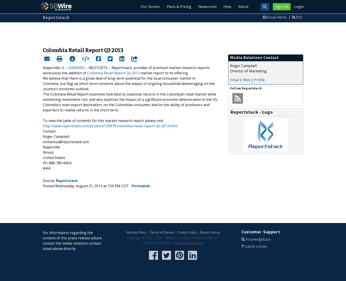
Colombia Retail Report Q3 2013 (113, 73)
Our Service (149, 6)
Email (234, 79)
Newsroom (207, 6)
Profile (259, 79)
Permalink (141, 186)
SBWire (56, 6)
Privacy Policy (187, 232)
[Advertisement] (173, 33)
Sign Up (281, 6)
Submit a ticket (255, 246)
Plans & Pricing (178, 6)
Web (246, 79)
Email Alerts (277, 17)
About (243, 6)
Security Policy (136, 232)
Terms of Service (162, 232)
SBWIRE (76, 67)
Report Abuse (210, 232)
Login (299, 6)
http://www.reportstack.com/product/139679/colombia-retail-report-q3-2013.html (110, 126)
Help (227, 6)
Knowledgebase (258, 239)
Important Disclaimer (188, 243)
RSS (299, 17)
